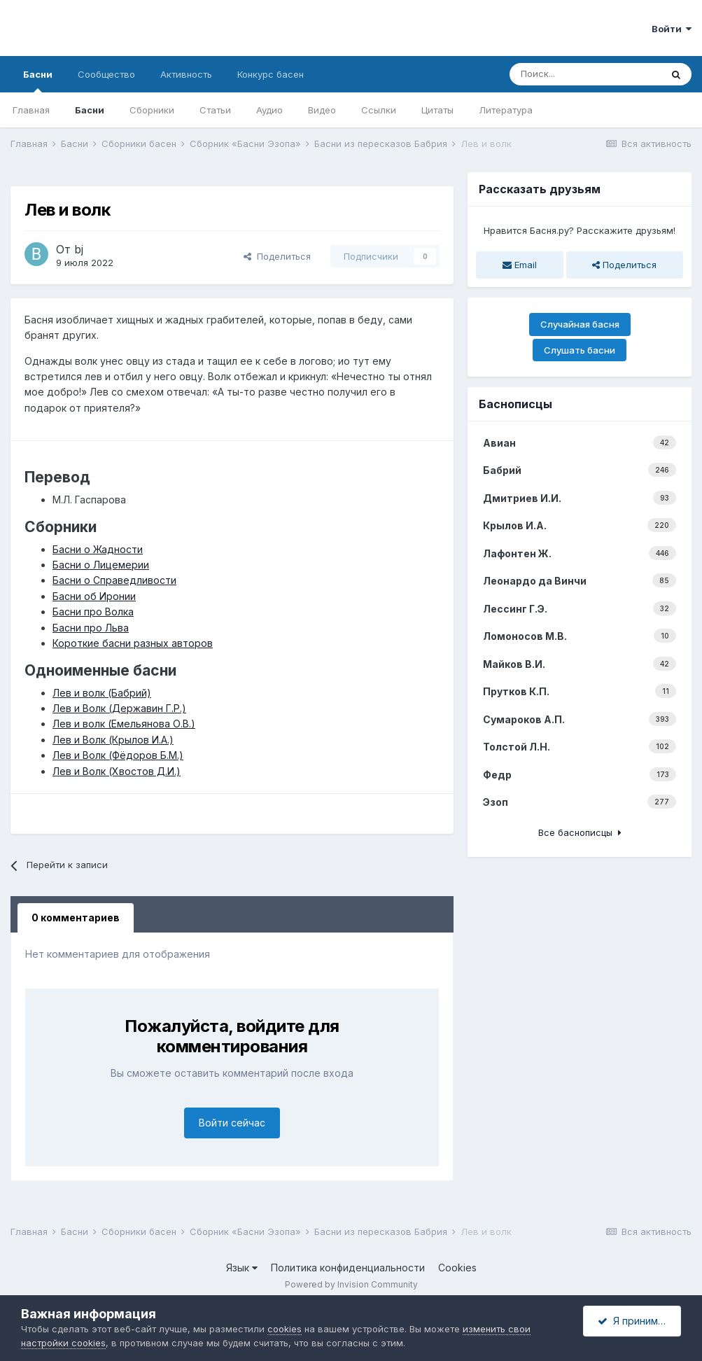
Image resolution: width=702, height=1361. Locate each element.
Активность (186, 74)
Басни (37, 80)
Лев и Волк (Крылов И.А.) (113, 740)
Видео (322, 110)
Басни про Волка (93, 611)
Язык (242, 1267)
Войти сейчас (232, 1123)
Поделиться (277, 256)
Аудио (269, 110)
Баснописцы (515, 404)
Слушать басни (579, 350)
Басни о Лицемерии (100, 565)
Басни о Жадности (97, 549)
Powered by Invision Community (351, 1284)
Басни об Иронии (94, 596)
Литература (506, 110)
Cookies (457, 1267)
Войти (672, 28)
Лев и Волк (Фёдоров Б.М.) (117, 755)
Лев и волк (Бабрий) (101, 693)
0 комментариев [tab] (75, 917)
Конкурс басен (270, 74)
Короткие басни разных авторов (132, 643)
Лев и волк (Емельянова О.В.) (123, 724)
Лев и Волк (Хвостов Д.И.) (116, 771)
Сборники (151, 110)
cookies (284, 1328)
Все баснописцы (580, 832)
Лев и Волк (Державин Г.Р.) (119, 708)
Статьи (215, 110)
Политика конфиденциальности (348, 1267)
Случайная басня (579, 324)
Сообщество (106, 74)
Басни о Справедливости (114, 580)
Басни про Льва (90, 628)
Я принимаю (635, 1321)
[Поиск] (585, 74)
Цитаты (437, 110)
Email (520, 264)
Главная (31, 110)
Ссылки (378, 110)
